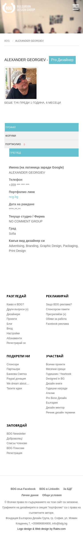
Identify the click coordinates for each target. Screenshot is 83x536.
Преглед (15, 152)
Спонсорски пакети (57, 309)
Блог (9, 323)
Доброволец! (15, 438)
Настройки (13, 333)
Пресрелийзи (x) (56, 314)
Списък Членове (17, 443)
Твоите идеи (14, 388)
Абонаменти (14, 338)
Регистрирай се (16, 343)
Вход (10, 328)
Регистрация (14, 453)
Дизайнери (13, 314)
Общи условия (52, 495)
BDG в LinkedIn (49, 489)
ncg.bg (13, 197)
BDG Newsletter (16, 433)
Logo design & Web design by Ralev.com (41, 528)
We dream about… (18, 383)
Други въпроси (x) (17, 309)
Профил (10, 127)
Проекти (12, 318)
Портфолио (15, 144)
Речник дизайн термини (60, 412)
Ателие (50, 393)
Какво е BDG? (15, 304)
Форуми (10, 135)
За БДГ (67, 489)
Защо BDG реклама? (59, 304)
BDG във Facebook (23, 489)
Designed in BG (55, 378)
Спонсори (13, 364)
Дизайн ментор (55, 407)
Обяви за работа (56, 318)
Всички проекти (55, 364)
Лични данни (30, 495)
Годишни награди (57, 388)
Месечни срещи (56, 369)
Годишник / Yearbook (58, 374)
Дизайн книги (54, 383)
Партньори (13, 369)
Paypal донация (16, 378)
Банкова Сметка (17, 374)
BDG (7, 40)
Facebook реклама (57, 323)
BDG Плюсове (15, 448)
